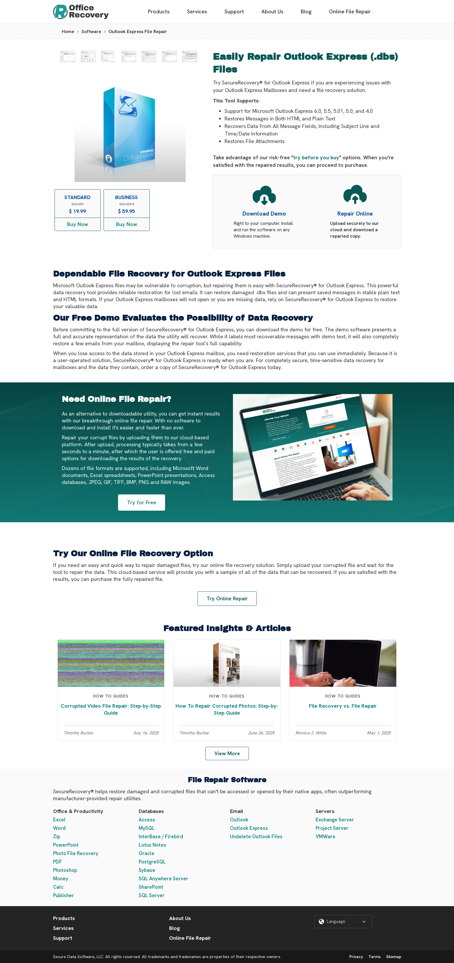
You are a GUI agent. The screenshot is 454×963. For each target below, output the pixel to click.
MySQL (147, 828)
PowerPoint (66, 845)
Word (59, 828)
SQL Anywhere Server (163, 878)
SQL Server (151, 895)
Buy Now (77, 224)
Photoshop (65, 870)
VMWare (325, 836)
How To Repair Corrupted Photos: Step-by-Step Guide (227, 709)
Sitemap (393, 956)
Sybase (147, 870)
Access (147, 819)
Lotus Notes (152, 845)
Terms (374, 956)
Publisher (63, 895)
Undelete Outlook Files (256, 836)
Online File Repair (350, 11)
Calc (58, 887)
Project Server (332, 828)
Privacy (356, 956)
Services (197, 11)
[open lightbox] (67, 56)
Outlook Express (249, 828)
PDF (57, 862)
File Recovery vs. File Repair (343, 705)
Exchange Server (335, 819)
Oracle (146, 853)
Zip (56, 836)
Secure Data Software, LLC (78, 956)
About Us (272, 11)
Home (68, 31)
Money (60, 878)
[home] (81, 11)
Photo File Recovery (75, 853)
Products (159, 11)
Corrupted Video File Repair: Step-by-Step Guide (111, 709)
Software (91, 31)
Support (234, 11)
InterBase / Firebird (161, 836)
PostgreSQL (152, 862)
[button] (343, 921)
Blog (306, 11)
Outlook (239, 819)
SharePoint (151, 887)
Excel (59, 819)
